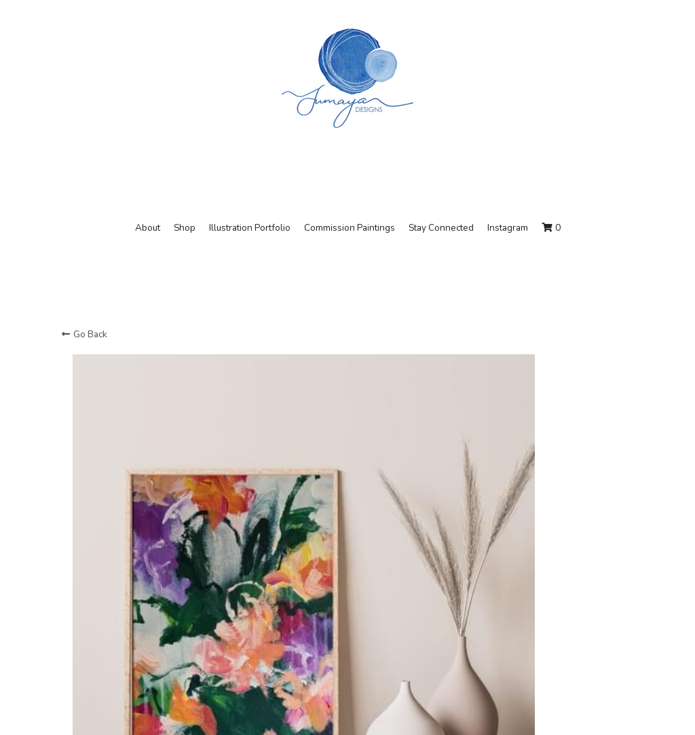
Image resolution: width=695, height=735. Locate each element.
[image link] (347, 77)
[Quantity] (515, 607)
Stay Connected (441, 227)
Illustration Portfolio (249, 227)
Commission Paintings (349, 227)
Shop (184, 227)
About (147, 227)
